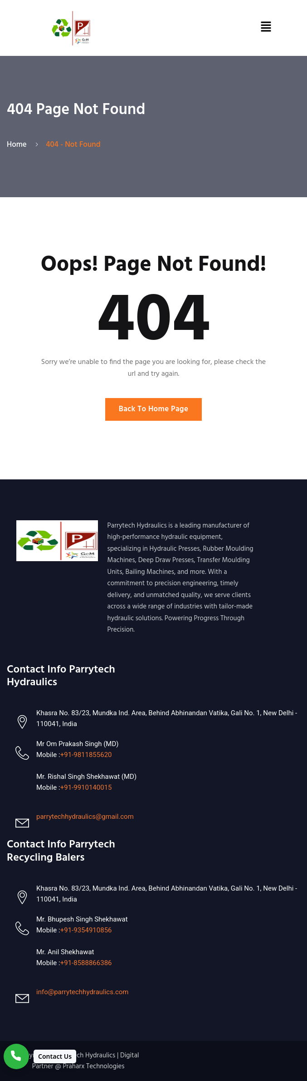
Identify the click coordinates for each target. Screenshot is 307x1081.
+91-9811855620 (86, 755)
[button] (266, 28)
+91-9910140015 (86, 787)
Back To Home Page (154, 409)
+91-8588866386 (86, 963)
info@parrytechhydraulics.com (82, 992)
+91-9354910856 (86, 930)
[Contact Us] (40, 1056)
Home (18, 145)
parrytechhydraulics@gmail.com (85, 816)
